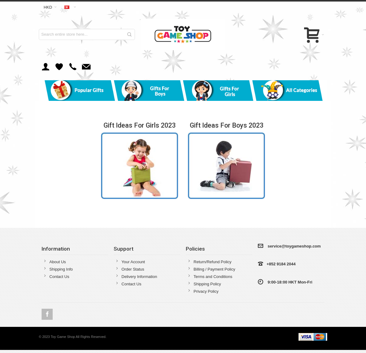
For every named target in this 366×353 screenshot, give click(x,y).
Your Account (133, 262)
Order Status (132, 269)
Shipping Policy (207, 284)
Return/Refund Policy (212, 262)
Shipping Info (61, 269)
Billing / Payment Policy (214, 269)
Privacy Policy (205, 291)
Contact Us (59, 276)
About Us (57, 262)
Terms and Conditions (212, 276)
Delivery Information (139, 276)
